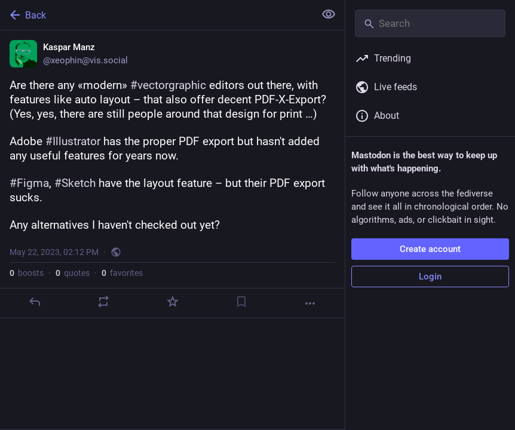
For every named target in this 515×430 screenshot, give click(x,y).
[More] (310, 303)
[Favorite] (172, 301)
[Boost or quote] (103, 301)
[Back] (156, 15)
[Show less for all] (328, 14)
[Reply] (34, 301)
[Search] (430, 23)
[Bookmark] (241, 301)
